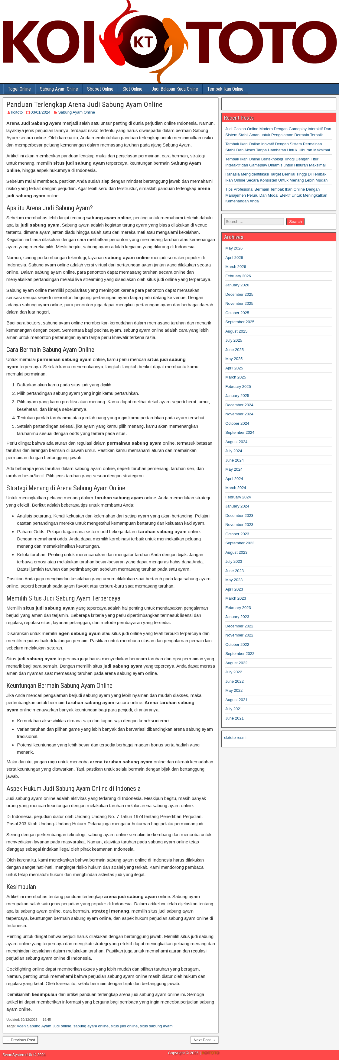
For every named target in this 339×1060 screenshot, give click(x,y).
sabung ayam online (91, 1026)
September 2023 (239, 543)
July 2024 (233, 451)
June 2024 (234, 460)
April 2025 (234, 368)
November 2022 (239, 635)
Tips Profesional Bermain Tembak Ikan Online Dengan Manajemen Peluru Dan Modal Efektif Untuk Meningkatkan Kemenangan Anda (276, 195)
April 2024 (234, 478)
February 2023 (238, 607)
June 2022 (234, 681)
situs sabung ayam (156, 1026)
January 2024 (237, 506)
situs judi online (124, 1026)
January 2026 (237, 285)
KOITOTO (210, 1053)
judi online (62, 1026)
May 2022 (234, 690)
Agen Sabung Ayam (34, 1026)
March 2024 (235, 487)
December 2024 (239, 405)
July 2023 (233, 561)
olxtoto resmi (235, 737)
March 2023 (235, 598)
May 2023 (234, 580)
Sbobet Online (100, 89)
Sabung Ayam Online (59, 89)
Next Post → (205, 1040)
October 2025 (237, 313)
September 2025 (239, 322)
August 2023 (236, 552)
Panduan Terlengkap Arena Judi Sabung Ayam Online (84, 104)
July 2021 (233, 709)
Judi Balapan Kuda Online (175, 89)
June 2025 (234, 349)
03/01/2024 (40, 112)
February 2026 (238, 276)
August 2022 (236, 663)
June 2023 (234, 571)
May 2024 (234, 469)
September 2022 (239, 653)
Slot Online (132, 89)
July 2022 (233, 672)
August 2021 (236, 700)
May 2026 (234, 248)
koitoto (17, 112)
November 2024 (239, 414)
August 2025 (236, 331)
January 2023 (237, 616)
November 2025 (239, 303)
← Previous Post (20, 1040)
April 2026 (234, 257)
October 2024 (237, 423)
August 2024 (236, 442)
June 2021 (234, 718)
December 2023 (239, 515)
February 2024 (238, 497)
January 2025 (237, 395)
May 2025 (234, 358)
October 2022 (237, 644)
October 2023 (237, 534)
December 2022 (239, 626)
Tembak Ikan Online (225, 89)
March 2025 (235, 377)
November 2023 (239, 524)
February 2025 (238, 386)
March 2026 (235, 266)
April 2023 (234, 589)
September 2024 (239, 432)
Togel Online (19, 89)
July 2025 (233, 340)
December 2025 (239, 294)
